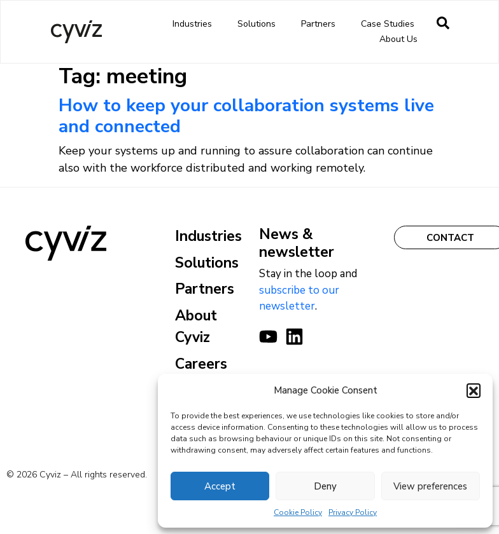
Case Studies (387, 24)
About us (401, 39)
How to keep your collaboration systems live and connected (246, 116)
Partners (321, 24)
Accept (219, 486)
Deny (325, 486)
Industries (195, 24)
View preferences (430, 486)
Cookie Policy (298, 512)
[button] (473, 390)
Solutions (259, 24)
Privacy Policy (352, 512)
